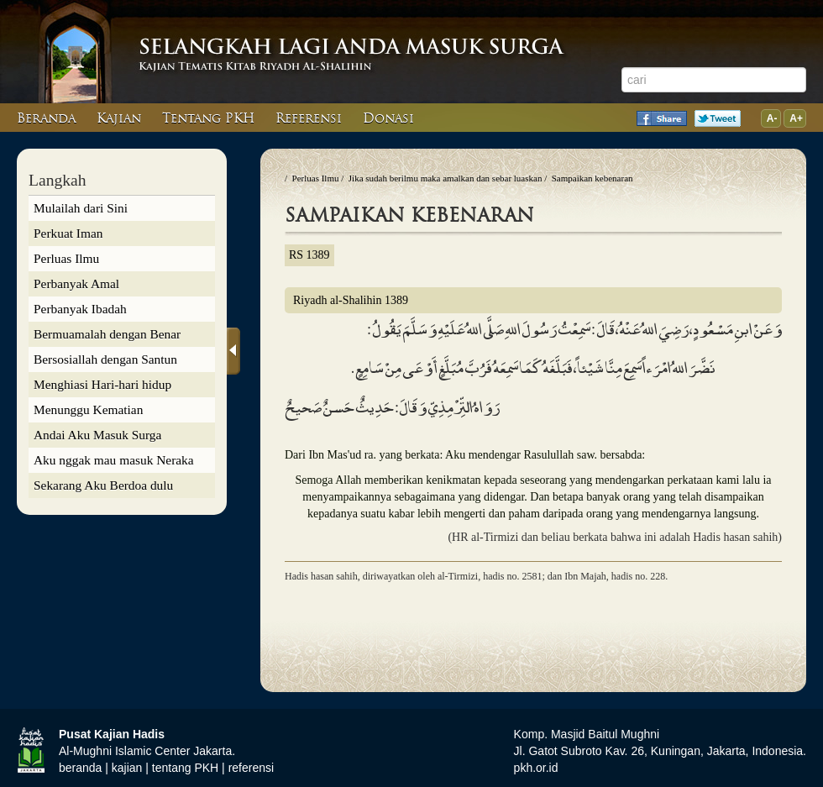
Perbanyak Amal (76, 283)
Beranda (46, 118)
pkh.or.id (536, 767)
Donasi (388, 118)
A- (771, 118)
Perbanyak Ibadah (80, 309)
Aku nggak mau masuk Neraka (114, 460)
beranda (80, 767)
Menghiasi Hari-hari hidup (102, 384)
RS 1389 (309, 255)
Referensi (308, 118)
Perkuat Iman (68, 233)
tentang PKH (185, 767)
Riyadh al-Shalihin (350, 300)
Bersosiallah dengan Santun (105, 359)
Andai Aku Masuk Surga (97, 435)
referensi (251, 767)
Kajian (119, 118)
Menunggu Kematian (88, 409)
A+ (795, 118)
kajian (127, 767)
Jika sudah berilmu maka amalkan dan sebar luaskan (446, 178)
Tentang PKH (208, 118)
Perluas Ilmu (66, 258)
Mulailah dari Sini (81, 208)
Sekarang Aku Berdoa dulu (103, 485)
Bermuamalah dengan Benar (107, 334)
